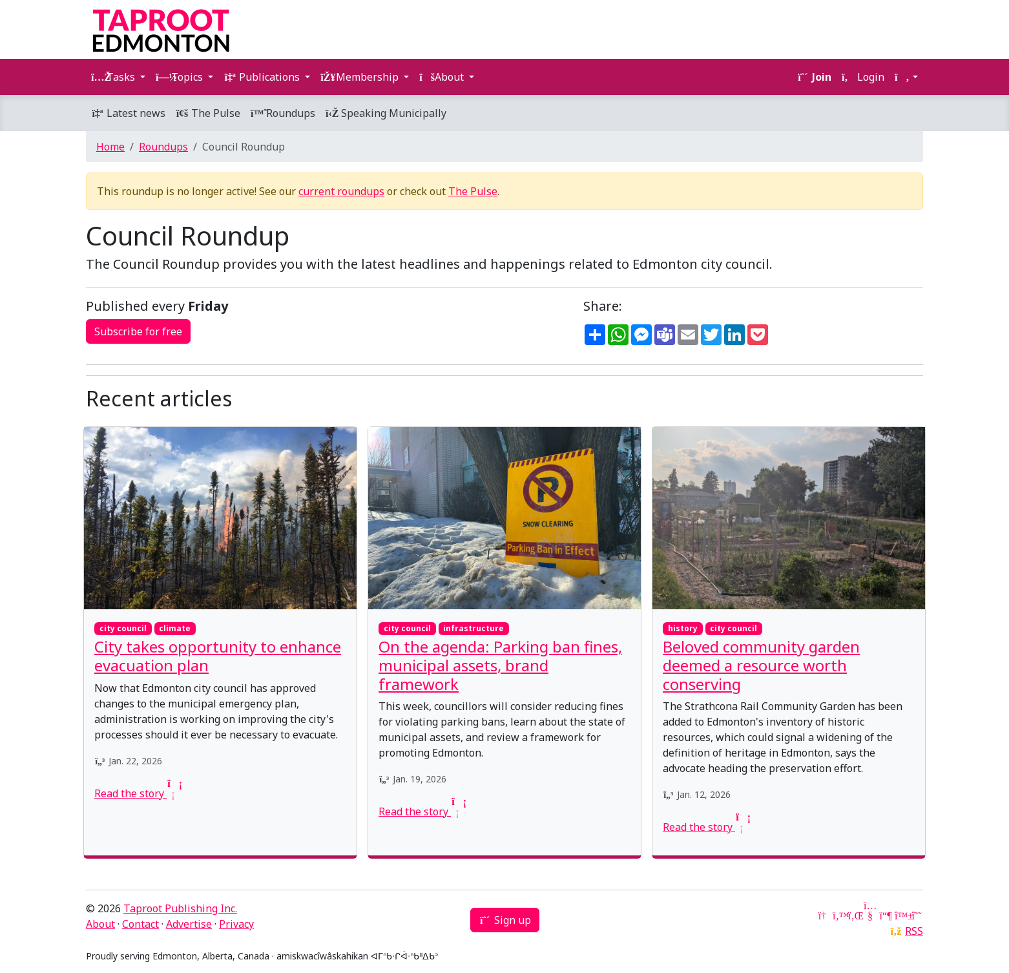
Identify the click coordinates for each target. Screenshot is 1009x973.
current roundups (341, 191)
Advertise (189, 924)
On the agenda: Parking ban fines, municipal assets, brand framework (500, 665)
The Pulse (208, 113)
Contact (140, 924)
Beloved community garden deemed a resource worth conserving (761, 665)
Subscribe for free (138, 331)
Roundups (283, 113)
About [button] (442, 77)
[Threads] (916, 915)
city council (123, 628)
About (100, 924)
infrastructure (473, 628)
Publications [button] (263, 77)
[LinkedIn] (854, 915)
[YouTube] (870, 915)
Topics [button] (180, 77)
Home (110, 147)
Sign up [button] (505, 920)
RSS (914, 931)
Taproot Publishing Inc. (180, 908)
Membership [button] (360, 77)
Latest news (128, 113)
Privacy (236, 924)
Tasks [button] (114, 77)
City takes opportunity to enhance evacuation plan (217, 656)
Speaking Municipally (386, 113)
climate (175, 628)
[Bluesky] (901, 915)
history (683, 628)
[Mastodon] (885, 915)
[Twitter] (839, 915)
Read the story (137, 793)
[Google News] (823, 915)
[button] (906, 77)
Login (863, 77)
